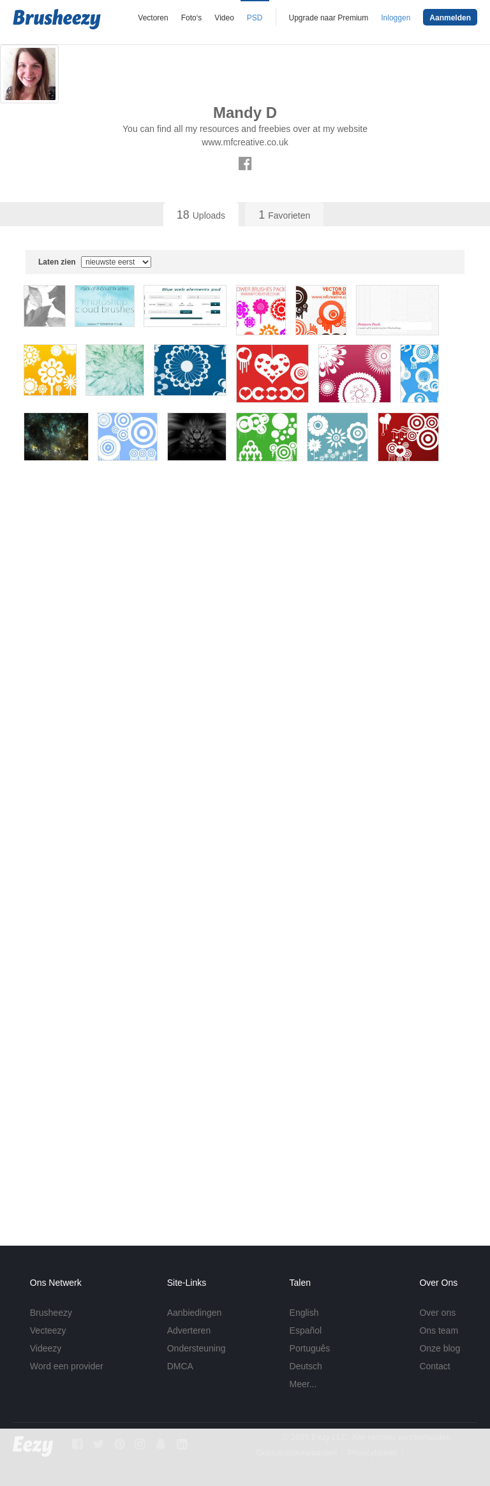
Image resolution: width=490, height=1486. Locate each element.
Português (310, 1348)
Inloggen (395, 17)
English (304, 1313)
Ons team (438, 1330)
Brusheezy (51, 1313)
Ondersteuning (196, 1348)
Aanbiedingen (194, 1313)
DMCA (180, 1366)
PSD (255, 17)
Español (306, 1330)
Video (224, 17)
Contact (434, 1366)
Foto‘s (191, 17)
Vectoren (153, 17)
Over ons (437, 1313)
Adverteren (189, 1330)
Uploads (201, 214)
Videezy (46, 1348)
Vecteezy (48, 1330)
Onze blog (439, 1348)
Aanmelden (450, 17)
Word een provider (66, 1366)
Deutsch (306, 1366)
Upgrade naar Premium (329, 17)
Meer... (303, 1384)
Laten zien (94, 262)
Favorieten (284, 214)
